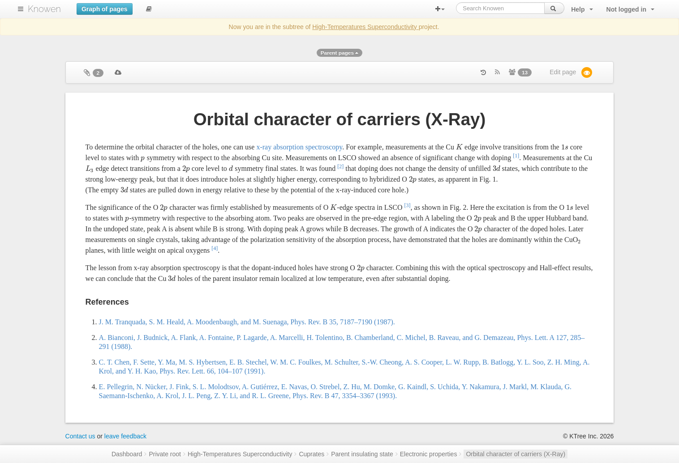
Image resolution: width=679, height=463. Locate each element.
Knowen (44, 9)
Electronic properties (428, 454)
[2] (340, 166)
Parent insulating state (362, 454)
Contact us (80, 436)
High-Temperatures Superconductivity (365, 26)
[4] (214, 248)
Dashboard (127, 454)
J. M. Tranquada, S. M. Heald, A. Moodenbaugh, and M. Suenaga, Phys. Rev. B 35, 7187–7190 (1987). (247, 322)
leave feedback (125, 436)
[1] (516, 156)
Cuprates (311, 454)
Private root (165, 454)
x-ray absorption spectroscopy (299, 147)
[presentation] (459, 147)
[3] (407, 205)
